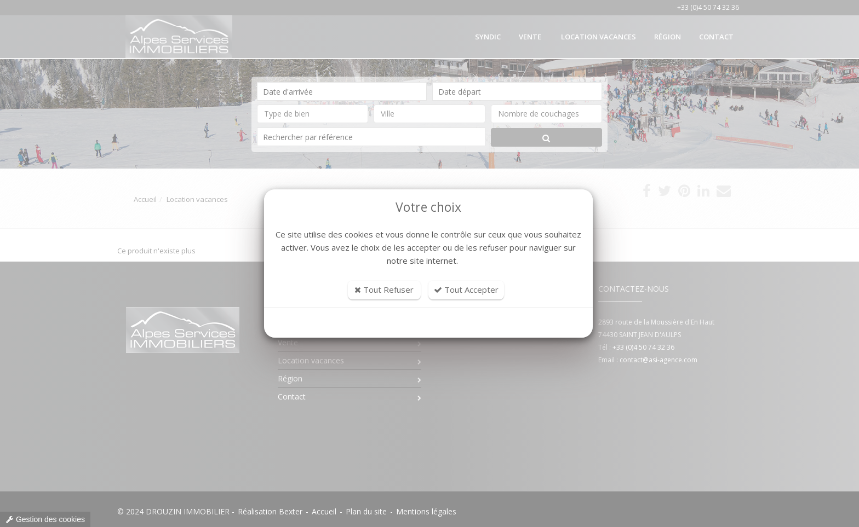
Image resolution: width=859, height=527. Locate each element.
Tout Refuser (384, 289)
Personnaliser (429, 322)
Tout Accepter (466, 289)
